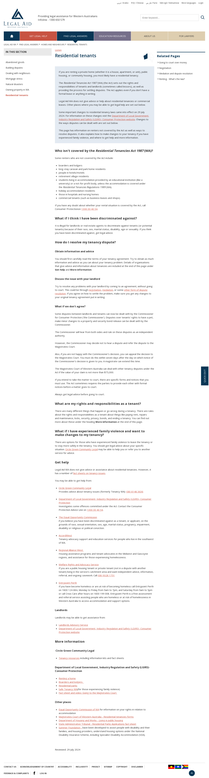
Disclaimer (137, 766)
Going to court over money (173, 62)
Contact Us (10, 766)
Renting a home (67, 678)
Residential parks (68, 685)
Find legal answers (75, 36)
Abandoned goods (15, 62)
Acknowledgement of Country (37, 766)
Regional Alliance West (71, 550)
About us (149, 36)
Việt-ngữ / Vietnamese (169, 3)
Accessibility (65, 766)
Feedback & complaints (16, 773)
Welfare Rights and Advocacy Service (79, 564)
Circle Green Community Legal (75, 488)
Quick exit (204, 375)
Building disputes (14, 67)
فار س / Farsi (151, 3)
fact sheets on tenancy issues (89, 473)
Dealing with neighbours (18, 73)
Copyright (121, 766)
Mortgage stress (14, 78)
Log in (43, 773)
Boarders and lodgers (71, 682)
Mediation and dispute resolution (176, 73)
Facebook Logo (34, 773)
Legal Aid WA (10, 44)
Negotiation (165, 67)
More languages (189, 3)
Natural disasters (14, 84)
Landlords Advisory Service (73, 624)
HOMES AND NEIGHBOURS (53, 44)
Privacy (96, 766)
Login (200, 3)
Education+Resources (112, 36)
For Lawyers (186, 36)
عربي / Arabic (123, 3)
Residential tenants (17, 95)
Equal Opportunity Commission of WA (79, 709)
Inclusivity (82, 766)
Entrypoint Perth (68, 582)
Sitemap (108, 766)
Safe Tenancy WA (68, 689)
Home (12, 36)
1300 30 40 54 (89, 208)
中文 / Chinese (137, 3)
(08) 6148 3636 (134, 491)
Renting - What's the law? (172, 79)
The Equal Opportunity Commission (78, 517)
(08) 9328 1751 (106, 575)
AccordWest (65, 535)
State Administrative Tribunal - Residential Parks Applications (97, 723)
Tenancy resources (69, 658)
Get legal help (38, 36)
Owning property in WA (17, 89)
